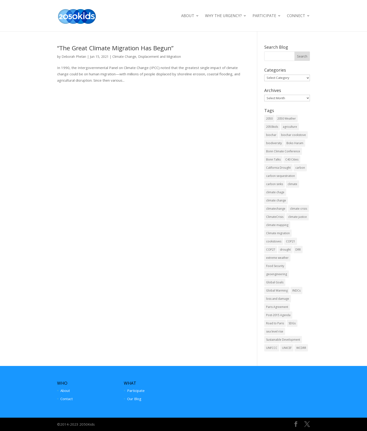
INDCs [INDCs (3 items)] (296, 290)
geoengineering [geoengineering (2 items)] (276, 274)
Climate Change (124, 56)
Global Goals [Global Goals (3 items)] (274, 282)
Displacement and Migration (159, 56)
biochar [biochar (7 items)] (271, 135)
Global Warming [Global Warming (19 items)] (277, 290)
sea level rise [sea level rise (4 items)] (274, 331)
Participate (264, 16)
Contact (66, 398)
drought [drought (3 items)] (285, 250)
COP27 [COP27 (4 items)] (270, 250)
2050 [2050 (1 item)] (269, 119)
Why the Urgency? (223, 16)
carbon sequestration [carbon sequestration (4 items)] (280, 176)
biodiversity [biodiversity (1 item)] (274, 143)
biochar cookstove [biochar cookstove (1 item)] (293, 135)
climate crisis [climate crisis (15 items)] (298, 209)
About (187, 16)
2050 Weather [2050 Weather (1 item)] (286, 119)
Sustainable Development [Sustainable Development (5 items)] (283, 340)
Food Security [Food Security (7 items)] (275, 266)
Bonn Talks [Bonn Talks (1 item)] (273, 159)
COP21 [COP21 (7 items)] (290, 241)
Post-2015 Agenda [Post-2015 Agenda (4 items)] (278, 315)
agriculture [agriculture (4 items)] (290, 127)
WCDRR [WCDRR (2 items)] (301, 348)
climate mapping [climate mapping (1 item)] (277, 225)
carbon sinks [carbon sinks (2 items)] (274, 184)
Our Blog (134, 398)
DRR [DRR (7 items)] (298, 250)
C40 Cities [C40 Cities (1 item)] (291, 159)
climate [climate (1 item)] (292, 184)
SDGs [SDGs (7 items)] (292, 323)
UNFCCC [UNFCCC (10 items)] (271, 348)
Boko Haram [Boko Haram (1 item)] (294, 143)
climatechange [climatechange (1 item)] (275, 209)
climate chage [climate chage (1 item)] (275, 192)
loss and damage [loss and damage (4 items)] (277, 299)
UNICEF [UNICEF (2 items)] (287, 348)
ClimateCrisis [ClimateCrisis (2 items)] (274, 217)
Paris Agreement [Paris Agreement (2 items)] (277, 307)
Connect (296, 16)
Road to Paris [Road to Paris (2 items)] (275, 323)
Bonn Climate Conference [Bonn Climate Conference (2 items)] (283, 151)
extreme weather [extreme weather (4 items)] (277, 258)
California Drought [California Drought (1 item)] (278, 168)
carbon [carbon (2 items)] (300, 168)
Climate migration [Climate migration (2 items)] (278, 233)
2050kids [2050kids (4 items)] (272, 127)
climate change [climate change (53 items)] (276, 200)
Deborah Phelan (74, 56)
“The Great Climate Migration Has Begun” (115, 48)
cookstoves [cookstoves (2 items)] (273, 241)
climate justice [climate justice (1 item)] (297, 217)
